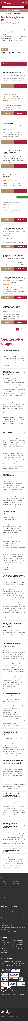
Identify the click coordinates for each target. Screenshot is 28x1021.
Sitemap (24, 1016)
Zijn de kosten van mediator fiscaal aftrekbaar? (13, 917)
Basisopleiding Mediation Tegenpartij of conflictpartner (14, 122)
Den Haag (16, 889)
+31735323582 (17, 965)
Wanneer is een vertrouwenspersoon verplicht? (13, 913)
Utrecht (3, 901)
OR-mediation (5, 998)
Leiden (3, 895)
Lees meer (4, 57)
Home (2, 13)
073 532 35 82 (17, 961)
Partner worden (5, 942)
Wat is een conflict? (6, 919)
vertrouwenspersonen (19, 714)
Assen (15, 885)
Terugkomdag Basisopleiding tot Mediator (13, 256)
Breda (15, 887)
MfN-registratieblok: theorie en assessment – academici (12, 73)
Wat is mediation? (5, 921)
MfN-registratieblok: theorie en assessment (12, 175)
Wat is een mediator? (6, 925)
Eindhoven (16, 891)
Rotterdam (16, 897)
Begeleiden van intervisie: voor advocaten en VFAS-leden (12, 306)
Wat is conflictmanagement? (8, 915)
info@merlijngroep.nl (19, 963)
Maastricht (16, 895)
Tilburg (3, 899)
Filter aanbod (14, 63)
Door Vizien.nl (3, 1018)
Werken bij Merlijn (18, 942)
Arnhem (3, 885)
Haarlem (3, 893)
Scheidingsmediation (6, 1000)
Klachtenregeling (17, 948)
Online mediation (17, 996)
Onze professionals (18, 940)
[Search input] (12, 7)
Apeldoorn (16, 883)
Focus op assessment (9, 94)
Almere (3, 881)
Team (2, 940)
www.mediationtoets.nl (13, 617)
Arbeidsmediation (5, 994)
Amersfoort (16, 881)
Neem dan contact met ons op (11, 867)
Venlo (14, 899)
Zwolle (15, 901)
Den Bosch (4, 889)
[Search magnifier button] (23, 7)
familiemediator (7, 749)
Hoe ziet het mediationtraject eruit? (10, 931)
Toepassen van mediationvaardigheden (10, 200)
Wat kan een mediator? (7, 923)
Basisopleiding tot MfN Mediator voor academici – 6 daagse (14, 151)
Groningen (4, 891)
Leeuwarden (16, 893)
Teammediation (17, 1000)
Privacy (20, 1016)
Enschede (3, 887)
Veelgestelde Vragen (15, 1016)
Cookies (9, 1016)
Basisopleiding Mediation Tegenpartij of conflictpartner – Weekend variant (14, 278)
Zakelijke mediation (18, 994)
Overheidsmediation (18, 998)
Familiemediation (5, 996)
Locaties (3, 944)
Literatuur (3, 948)
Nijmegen (3, 897)
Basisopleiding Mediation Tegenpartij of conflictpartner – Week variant (14, 229)
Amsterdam (4, 883)
